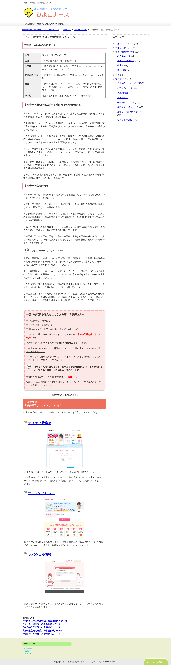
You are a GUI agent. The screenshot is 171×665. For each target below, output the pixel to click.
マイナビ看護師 (39, 423)
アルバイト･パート (124, 44)
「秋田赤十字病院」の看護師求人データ (41, 634)
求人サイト (122, 97)
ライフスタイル (122, 48)
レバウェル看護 (39, 554)
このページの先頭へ (156, 662)
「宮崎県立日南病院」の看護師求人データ (42, 630)
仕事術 (120, 65)
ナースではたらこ (41, 493)
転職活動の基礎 (124, 120)
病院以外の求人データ (128, 107)
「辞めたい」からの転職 (129, 83)
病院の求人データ (125, 102)
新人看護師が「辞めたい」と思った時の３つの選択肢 (44, 24)
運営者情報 (28, 648)
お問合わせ (28, 653)
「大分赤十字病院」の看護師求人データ (41, 624)
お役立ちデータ (124, 88)
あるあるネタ (123, 56)
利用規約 (27, 651)
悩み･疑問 (122, 70)
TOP (40, 30)
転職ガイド (120, 79)
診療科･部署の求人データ (129, 112)
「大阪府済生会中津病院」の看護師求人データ (44, 621)
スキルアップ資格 (125, 60)
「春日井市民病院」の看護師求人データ (41, 627)
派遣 (117, 75)
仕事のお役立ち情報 (125, 52)
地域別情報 (122, 93)
